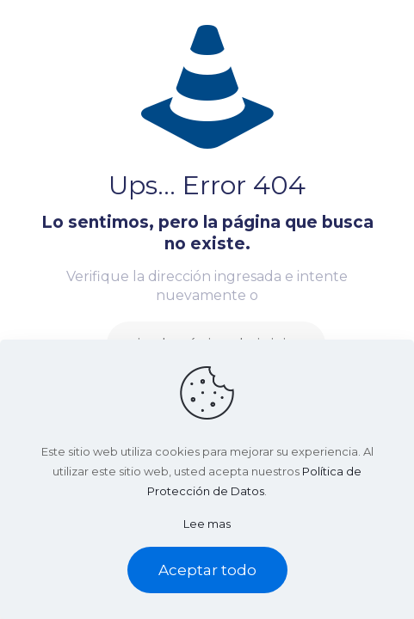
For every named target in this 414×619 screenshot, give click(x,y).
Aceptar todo (207, 570)
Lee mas (207, 523)
